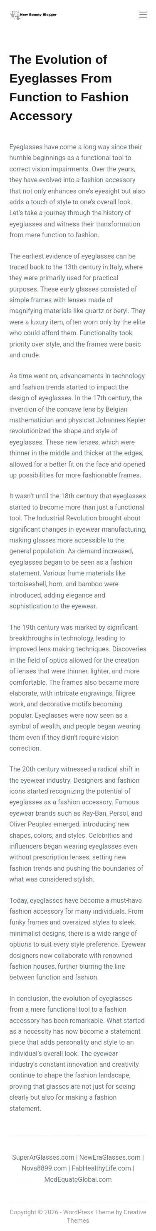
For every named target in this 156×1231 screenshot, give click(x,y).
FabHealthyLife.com (101, 1168)
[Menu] (143, 14)
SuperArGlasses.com (43, 1157)
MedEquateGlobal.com (78, 1179)
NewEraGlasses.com (110, 1157)
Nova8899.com (44, 1168)
